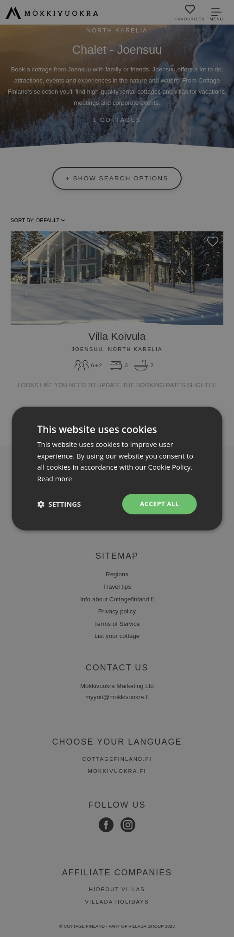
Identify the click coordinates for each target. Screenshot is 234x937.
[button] (59, 504)
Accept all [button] (159, 503)
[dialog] (117, 468)
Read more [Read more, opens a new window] (55, 478)
